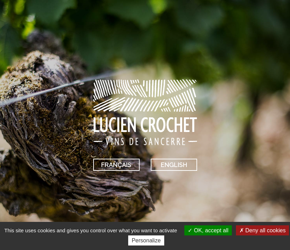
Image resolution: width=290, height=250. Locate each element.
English (174, 164)
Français (116, 164)
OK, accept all (208, 230)
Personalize (146, 240)
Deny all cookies (262, 230)
